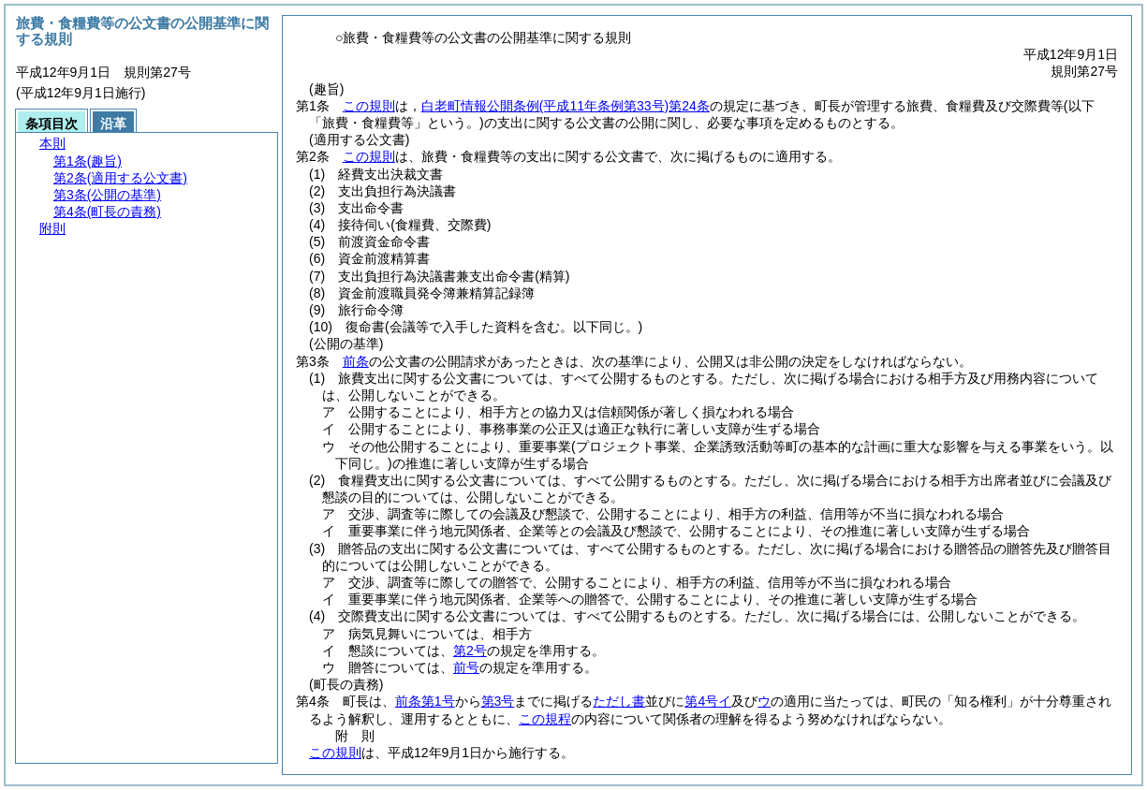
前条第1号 (425, 701)
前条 (356, 361)
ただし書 (619, 701)
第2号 (470, 650)
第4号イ (707, 701)
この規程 (545, 718)
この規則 (369, 105)
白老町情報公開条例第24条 (565, 105)
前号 (466, 667)
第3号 (498, 701)
